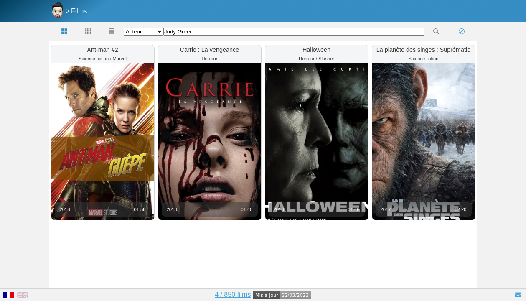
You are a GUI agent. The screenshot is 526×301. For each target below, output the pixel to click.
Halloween (316, 49)
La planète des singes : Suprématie (423, 49)
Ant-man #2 (102, 49)
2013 (172, 209)
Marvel (119, 58)
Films (79, 11)
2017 (386, 209)
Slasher (326, 58)
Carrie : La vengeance (209, 49)
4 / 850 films (233, 294)
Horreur (210, 58)
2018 (65, 209)
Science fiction (94, 58)
